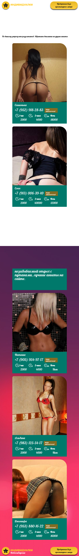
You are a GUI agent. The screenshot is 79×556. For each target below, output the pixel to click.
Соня (17, 188)
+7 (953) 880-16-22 (36, 526)
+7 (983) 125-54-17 (36, 443)
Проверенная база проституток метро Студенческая (64, 6)
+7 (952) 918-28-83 (36, 110)
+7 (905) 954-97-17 (36, 360)
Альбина (20, 438)
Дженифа (21, 521)
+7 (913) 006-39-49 (36, 193)
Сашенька (21, 105)
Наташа (20, 355)
